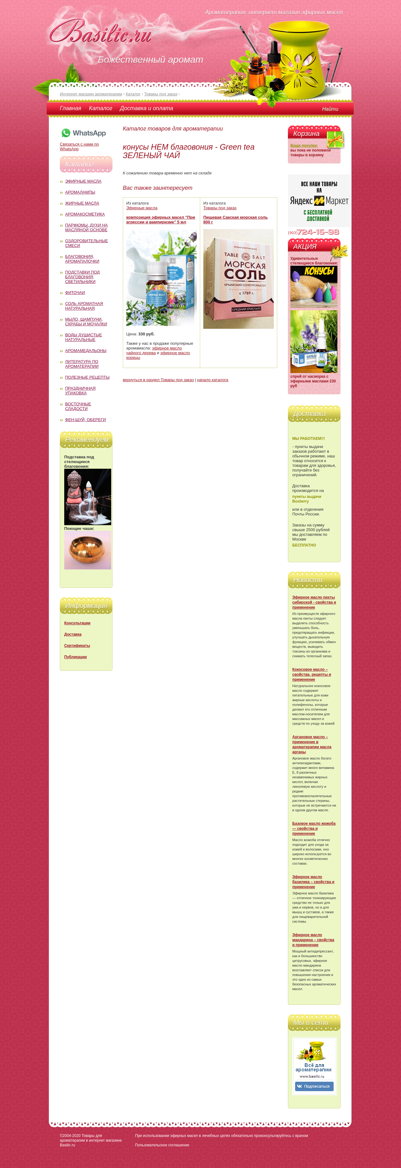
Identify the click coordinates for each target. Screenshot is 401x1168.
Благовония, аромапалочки (82, 259)
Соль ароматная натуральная (84, 306)
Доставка (72, 634)
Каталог (100, 108)
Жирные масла (82, 203)
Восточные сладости (78, 406)
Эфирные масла (83, 181)
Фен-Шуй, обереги (85, 419)
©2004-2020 (70, 1135)
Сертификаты (77, 645)
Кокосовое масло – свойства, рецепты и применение (311, 674)
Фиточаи (75, 292)
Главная (70, 108)
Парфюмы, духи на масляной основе (86, 227)
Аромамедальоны (86, 350)
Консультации (77, 623)
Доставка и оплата (146, 108)
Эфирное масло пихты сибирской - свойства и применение (314, 602)
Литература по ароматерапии (82, 364)
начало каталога (212, 379)
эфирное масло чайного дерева (154, 350)
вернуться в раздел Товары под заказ (158, 379)
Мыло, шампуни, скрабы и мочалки (86, 321)
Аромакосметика (85, 214)
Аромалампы (80, 192)
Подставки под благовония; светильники (82, 277)
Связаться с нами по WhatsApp (83, 144)
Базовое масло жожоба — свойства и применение (314, 828)
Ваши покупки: (304, 145)
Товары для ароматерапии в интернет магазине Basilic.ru (91, 1140)
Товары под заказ (220, 207)
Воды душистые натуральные (83, 337)
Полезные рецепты (87, 377)
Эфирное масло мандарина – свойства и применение (313, 940)
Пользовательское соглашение (162, 1145)
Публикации (75, 657)
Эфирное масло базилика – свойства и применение (313, 882)
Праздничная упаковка (80, 390)
